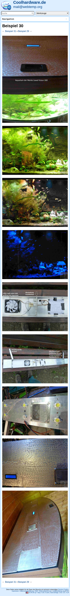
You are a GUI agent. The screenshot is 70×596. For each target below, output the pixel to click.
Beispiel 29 (23, 31)
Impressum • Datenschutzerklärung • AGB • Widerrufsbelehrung (31, 591)
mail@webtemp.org (27, 7)
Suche (33, 13)
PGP (67, 591)
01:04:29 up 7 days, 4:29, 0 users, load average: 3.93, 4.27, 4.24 (47, 592)
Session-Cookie (63, 589)
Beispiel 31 (10, 31)
